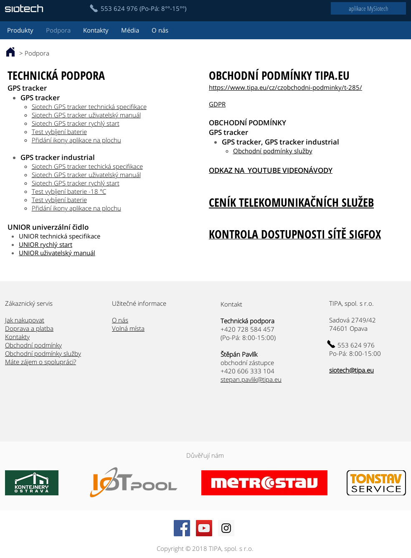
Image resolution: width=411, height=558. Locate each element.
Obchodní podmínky (33, 345)
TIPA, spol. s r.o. (351, 303)
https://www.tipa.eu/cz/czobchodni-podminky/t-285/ (285, 87)
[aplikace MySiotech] (368, 8)
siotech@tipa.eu (351, 370)
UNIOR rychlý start (45, 244)
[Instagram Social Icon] (226, 528)
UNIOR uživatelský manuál (57, 253)
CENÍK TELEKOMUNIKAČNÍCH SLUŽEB (291, 202)
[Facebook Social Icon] (182, 528)
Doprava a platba (29, 328)
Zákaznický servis (29, 303)
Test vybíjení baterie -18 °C (69, 191)
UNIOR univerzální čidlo (48, 227)
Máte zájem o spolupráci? (40, 362)
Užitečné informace (139, 303)
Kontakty (17, 336)
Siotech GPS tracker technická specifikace (89, 106)
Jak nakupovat (24, 320)
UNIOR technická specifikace (59, 236)
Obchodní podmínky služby (272, 151)
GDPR (217, 104)
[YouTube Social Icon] (204, 528)
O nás (120, 320)
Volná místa (128, 328)
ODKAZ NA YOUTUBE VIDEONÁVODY (270, 170)
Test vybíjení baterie (59, 131)
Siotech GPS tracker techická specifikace (87, 166)
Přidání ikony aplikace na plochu (76, 140)
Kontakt (232, 304)
